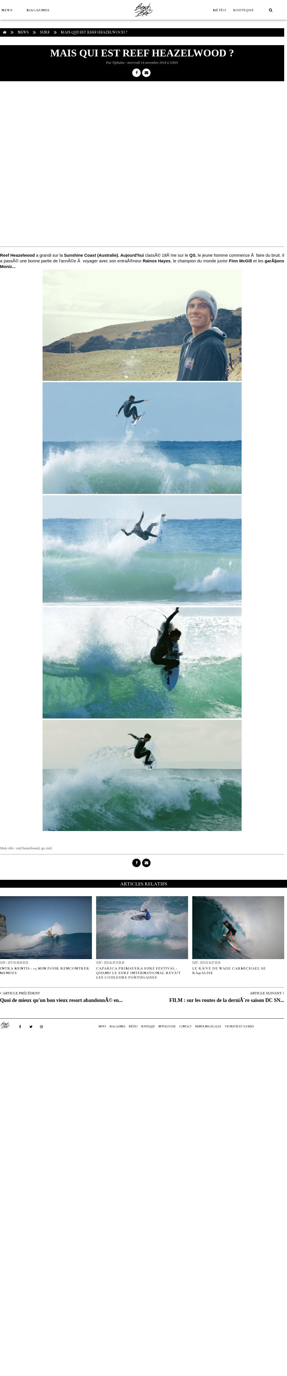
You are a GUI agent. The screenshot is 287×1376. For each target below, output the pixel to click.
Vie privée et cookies (239, 1026)
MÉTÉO (219, 10)
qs (42, 848)
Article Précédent (21, 993)
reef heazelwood (27, 848)
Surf (45, 32)
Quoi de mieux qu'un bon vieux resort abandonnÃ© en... (61, 1000)
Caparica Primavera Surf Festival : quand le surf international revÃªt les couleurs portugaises (138, 973)
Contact (185, 1026)
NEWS (6, 10)
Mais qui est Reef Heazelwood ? (94, 32)
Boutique (243, 10)
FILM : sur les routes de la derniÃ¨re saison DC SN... (226, 1000)
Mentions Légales (208, 1026)
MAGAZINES (38, 10)
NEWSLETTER (167, 1026)
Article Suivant (266, 993)
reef (49, 848)
